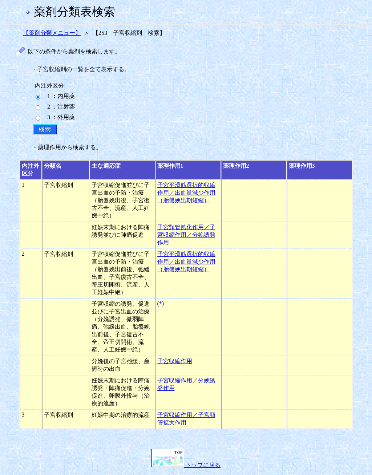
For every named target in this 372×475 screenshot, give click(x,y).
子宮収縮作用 (174, 361)
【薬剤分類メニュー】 (52, 33)
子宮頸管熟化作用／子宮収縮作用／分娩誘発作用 (186, 234)
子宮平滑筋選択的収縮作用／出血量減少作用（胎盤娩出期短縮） (186, 192)
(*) (160, 303)
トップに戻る (186, 465)
